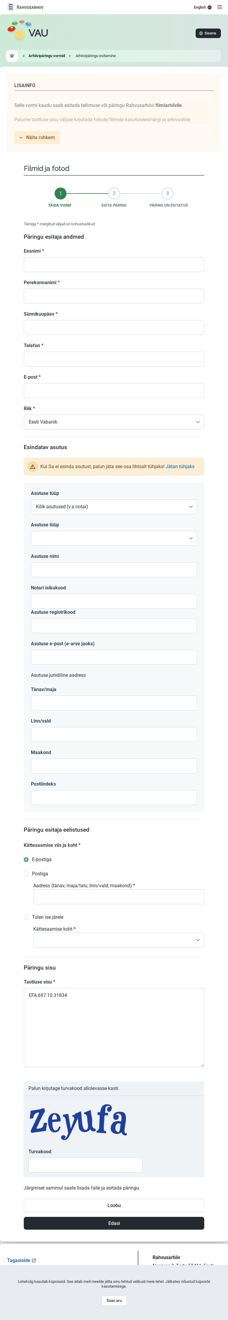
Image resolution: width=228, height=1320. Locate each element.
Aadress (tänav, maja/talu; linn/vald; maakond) (84, 885)
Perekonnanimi (42, 282)
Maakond (41, 752)
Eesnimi (34, 251)
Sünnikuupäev (41, 314)
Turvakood (39, 1151)
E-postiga (42, 859)
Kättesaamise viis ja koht (52, 845)
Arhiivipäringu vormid (46, 56)
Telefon (33, 345)
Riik (29, 408)
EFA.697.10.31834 (114, 1027)
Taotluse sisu (39, 982)
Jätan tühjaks (180, 466)
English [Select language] (203, 7)
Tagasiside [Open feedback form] (21, 1260)
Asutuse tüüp (45, 493)
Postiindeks (43, 784)
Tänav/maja (43, 689)
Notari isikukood (48, 588)
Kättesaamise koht (54, 929)
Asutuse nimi (45, 556)
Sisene (207, 33)
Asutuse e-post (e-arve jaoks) (63, 643)
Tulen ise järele (47, 917)
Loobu (114, 1205)
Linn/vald (41, 721)
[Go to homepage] (27, 33)
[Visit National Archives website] (25, 7)
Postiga (40, 874)
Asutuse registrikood (53, 612)
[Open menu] (220, 7)
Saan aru (114, 1300)
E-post (32, 377)
